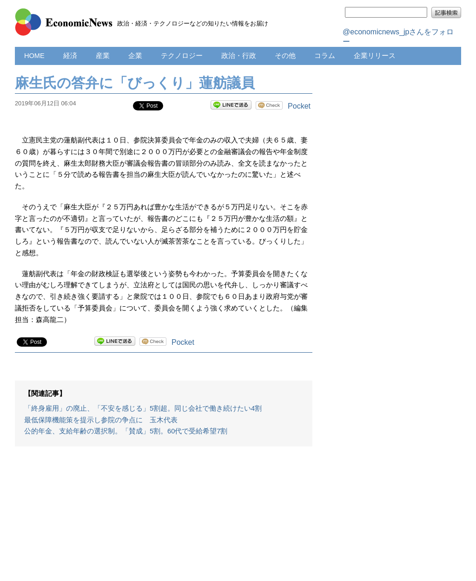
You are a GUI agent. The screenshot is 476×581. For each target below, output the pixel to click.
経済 (70, 55)
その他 (285, 55)
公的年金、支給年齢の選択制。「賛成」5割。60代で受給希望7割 (125, 431)
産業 (103, 55)
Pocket (299, 106)
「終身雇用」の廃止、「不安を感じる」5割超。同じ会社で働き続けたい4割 (143, 408)
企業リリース (375, 55)
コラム (324, 55)
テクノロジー (182, 55)
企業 (135, 55)
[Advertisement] (163, 518)
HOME (34, 55)
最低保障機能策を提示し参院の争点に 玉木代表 (101, 420)
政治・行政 (238, 55)
